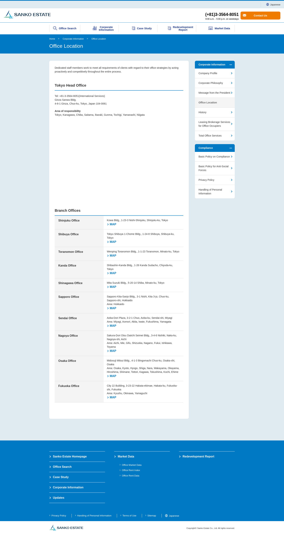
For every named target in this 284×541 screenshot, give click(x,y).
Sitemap (151, 515)
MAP (113, 224)
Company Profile (208, 73)
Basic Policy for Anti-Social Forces (214, 168)
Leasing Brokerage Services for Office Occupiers (214, 124)
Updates (58, 497)
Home (52, 39)
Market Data (126, 456)
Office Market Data (131, 465)
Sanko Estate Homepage (70, 456)
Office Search (62, 466)
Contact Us (260, 15)
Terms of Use (129, 515)
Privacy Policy (206, 179)
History (202, 112)
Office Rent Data (130, 475)
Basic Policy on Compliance (214, 156)
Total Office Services (210, 135)
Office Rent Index (131, 470)
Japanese (273, 4)
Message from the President (214, 92)
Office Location (98, 39)
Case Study (61, 477)
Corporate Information (73, 39)
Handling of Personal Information (210, 191)
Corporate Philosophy (211, 83)
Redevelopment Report (198, 456)
